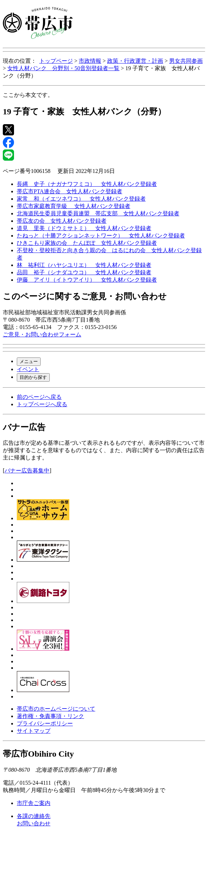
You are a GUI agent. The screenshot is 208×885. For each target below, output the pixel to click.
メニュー (29, 361)
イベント (28, 369)
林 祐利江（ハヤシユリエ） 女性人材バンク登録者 (84, 265)
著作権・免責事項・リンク (50, 716)
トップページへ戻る (42, 404)
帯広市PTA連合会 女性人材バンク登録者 (69, 191)
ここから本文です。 (28, 95)
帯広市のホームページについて (56, 709)
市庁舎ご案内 (33, 803)
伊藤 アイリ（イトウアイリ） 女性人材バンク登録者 (87, 280)
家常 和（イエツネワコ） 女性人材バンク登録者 (81, 199)
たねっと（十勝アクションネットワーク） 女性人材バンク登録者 (101, 236)
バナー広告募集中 (27, 471)
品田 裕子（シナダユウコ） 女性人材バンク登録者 (84, 272)
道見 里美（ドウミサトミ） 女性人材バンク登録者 (84, 228)
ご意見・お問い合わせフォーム (42, 334)
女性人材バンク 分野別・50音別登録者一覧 (63, 68)
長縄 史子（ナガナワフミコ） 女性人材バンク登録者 (87, 184)
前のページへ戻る (39, 397)
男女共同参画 (186, 61)
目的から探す (33, 377)
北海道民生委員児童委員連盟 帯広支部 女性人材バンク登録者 (98, 213)
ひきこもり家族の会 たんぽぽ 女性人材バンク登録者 (87, 243)
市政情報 (90, 61)
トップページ (56, 61)
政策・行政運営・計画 (135, 61)
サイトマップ (33, 731)
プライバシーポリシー (45, 723)
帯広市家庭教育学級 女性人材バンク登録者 (73, 206)
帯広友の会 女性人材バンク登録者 (61, 221)
